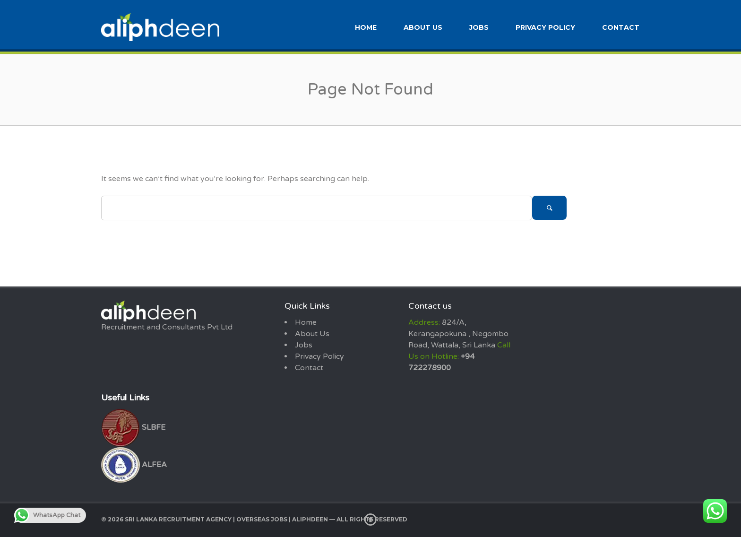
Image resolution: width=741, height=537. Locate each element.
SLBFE (133, 427)
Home (366, 27)
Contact (620, 27)
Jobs (479, 27)
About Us (423, 27)
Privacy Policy (545, 27)
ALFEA (134, 464)
